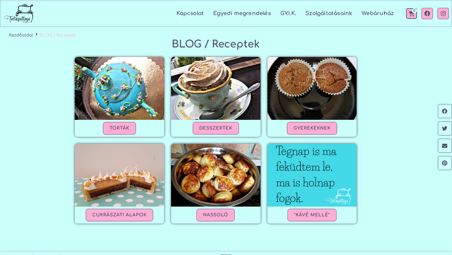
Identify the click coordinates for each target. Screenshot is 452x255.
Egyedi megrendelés (242, 13)
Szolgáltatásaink (328, 13)
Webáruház (378, 13)
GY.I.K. (288, 13)
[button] (445, 111)
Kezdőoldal (21, 35)
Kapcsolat (190, 13)
